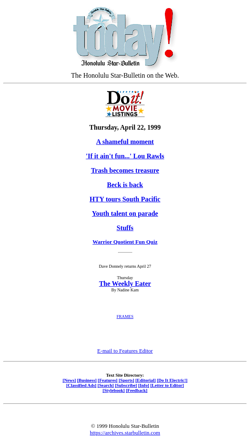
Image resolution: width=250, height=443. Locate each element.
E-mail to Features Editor (125, 351)
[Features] (108, 380)
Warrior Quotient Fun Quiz (125, 242)
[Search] (105, 385)
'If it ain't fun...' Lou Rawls (125, 156)
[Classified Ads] (81, 385)
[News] (69, 380)
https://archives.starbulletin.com (125, 432)
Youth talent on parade (125, 213)
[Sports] (126, 380)
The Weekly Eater (125, 283)
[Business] (87, 380)
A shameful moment (125, 141)
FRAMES (124, 316)
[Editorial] (145, 380)
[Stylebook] (113, 390)
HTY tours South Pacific (125, 199)
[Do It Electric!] (172, 380)
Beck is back (125, 184)
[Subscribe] (126, 385)
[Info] (143, 385)
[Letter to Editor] (167, 385)
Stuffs (124, 227)
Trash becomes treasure (125, 170)
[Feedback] (136, 390)
